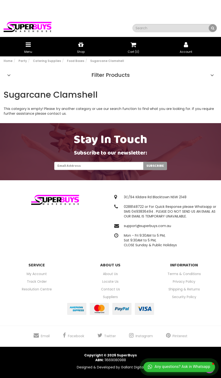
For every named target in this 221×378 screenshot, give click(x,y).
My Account (37, 273)
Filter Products (110, 75)
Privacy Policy (184, 281)
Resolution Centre (37, 289)
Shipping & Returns (184, 289)
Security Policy (184, 296)
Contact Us (110, 289)
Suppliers (110, 296)
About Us (110, 273)
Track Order (37, 281)
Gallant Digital (132, 367)
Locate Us (110, 281)
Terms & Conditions (184, 273)
